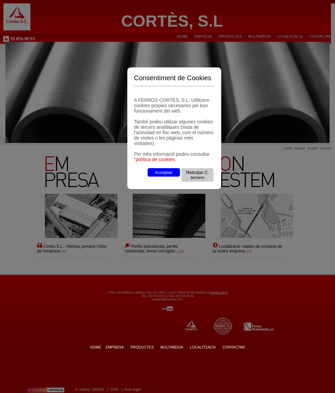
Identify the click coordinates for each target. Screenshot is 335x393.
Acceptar (164, 172)
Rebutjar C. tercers (197, 175)
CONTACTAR (234, 347)
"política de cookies (154, 159)
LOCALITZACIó (203, 347)
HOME (95, 347)
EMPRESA (115, 347)
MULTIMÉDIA (171, 347)
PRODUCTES (142, 347)
